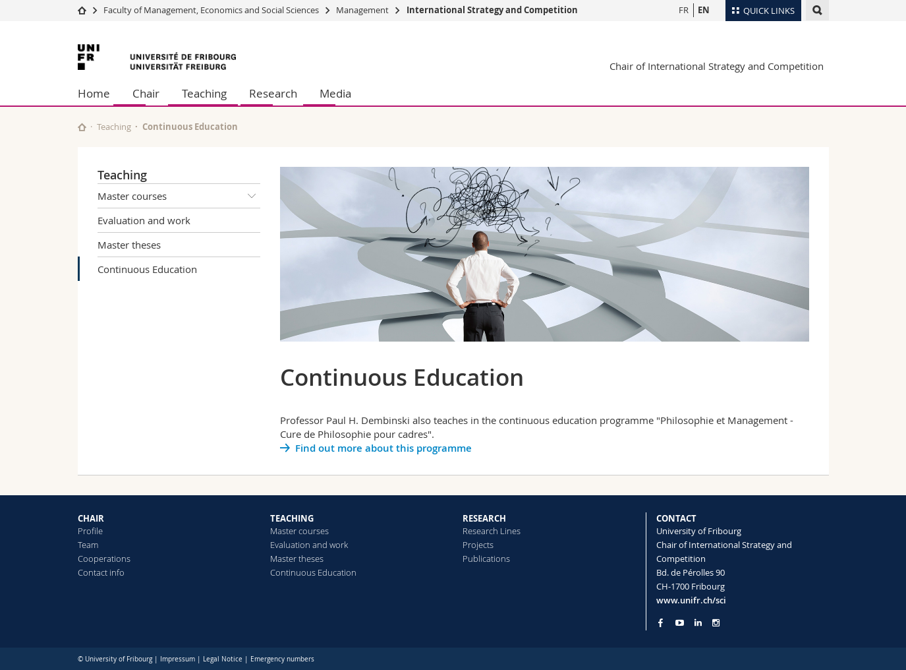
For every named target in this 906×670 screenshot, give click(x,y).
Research (273, 93)
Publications (486, 558)
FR (684, 10)
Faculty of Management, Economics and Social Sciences (211, 10)
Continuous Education (147, 269)
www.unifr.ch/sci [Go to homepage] (691, 600)
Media (335, 93)
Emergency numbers (282, 659)
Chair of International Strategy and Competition (716, 66)
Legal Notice (222, 659)
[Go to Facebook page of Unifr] (660, 622)
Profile (90, 531)
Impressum (177, 659)
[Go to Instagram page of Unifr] (716, 623)
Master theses (129, 244)
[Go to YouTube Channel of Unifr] (679, 623)
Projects (478, 545)
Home (94, 93)
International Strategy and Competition (492, 10)
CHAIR (91, 518)
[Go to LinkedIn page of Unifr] (698, 623)
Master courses (179, 196)
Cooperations (104, 558)
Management (363, 10)
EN (704, 10)
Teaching (204, 93)
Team (88, 545)
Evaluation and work (144, 220)
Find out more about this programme (383, 448)
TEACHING (292, 518)
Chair (145, 93)
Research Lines (492, 531)
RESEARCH (484, 518)
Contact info (101, 572)
